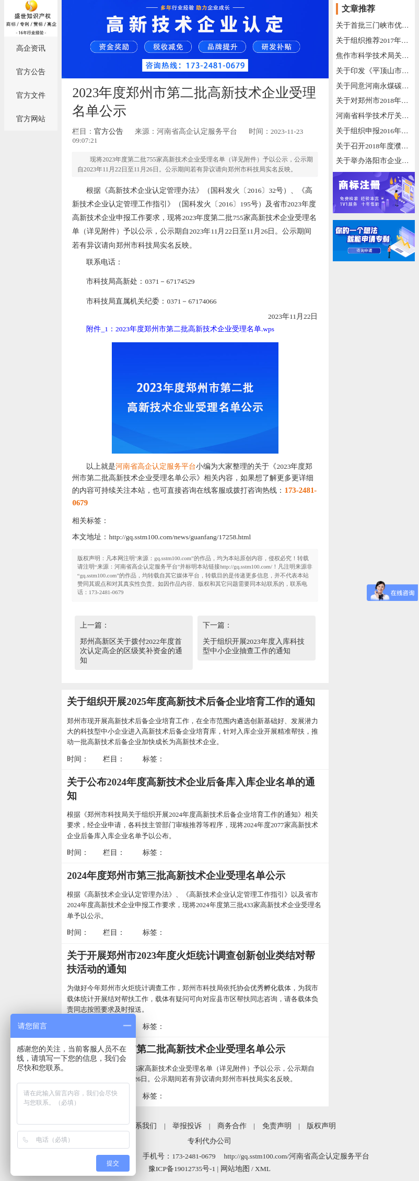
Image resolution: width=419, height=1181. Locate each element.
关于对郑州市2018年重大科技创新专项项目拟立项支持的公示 (374, 101)
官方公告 (30, 72)
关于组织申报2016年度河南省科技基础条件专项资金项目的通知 (374, 131)
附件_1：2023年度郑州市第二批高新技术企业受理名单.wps (180, 329)
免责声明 (277, 1126)
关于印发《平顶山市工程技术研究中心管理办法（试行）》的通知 (374, 71)
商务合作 (232, 1126)
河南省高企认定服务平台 (155, 466)
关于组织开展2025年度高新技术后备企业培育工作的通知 (191, 701)
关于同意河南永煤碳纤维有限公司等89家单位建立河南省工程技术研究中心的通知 (374, 86)
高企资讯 (30, 48)
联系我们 (142, 1126)
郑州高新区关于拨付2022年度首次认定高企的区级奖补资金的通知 (131, 651)
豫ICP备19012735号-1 (181, 1169)
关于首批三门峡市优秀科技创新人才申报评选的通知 (374, 25)
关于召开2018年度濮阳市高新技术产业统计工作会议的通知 (374, 146)
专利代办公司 (209, 1141)
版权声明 (321, 1126)
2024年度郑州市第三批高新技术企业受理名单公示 (176, 875)
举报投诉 (187, 1126)
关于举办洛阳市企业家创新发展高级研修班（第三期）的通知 (374, 161)
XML (263, 1169)
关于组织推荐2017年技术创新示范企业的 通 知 (374, 40)
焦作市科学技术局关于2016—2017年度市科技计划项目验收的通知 (374, 56)
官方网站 (30, 119)
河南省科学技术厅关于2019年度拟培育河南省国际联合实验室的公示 (374, 116)
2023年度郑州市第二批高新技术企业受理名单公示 (176, 1049)
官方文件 (30, 95)
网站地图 (235, 1169)
